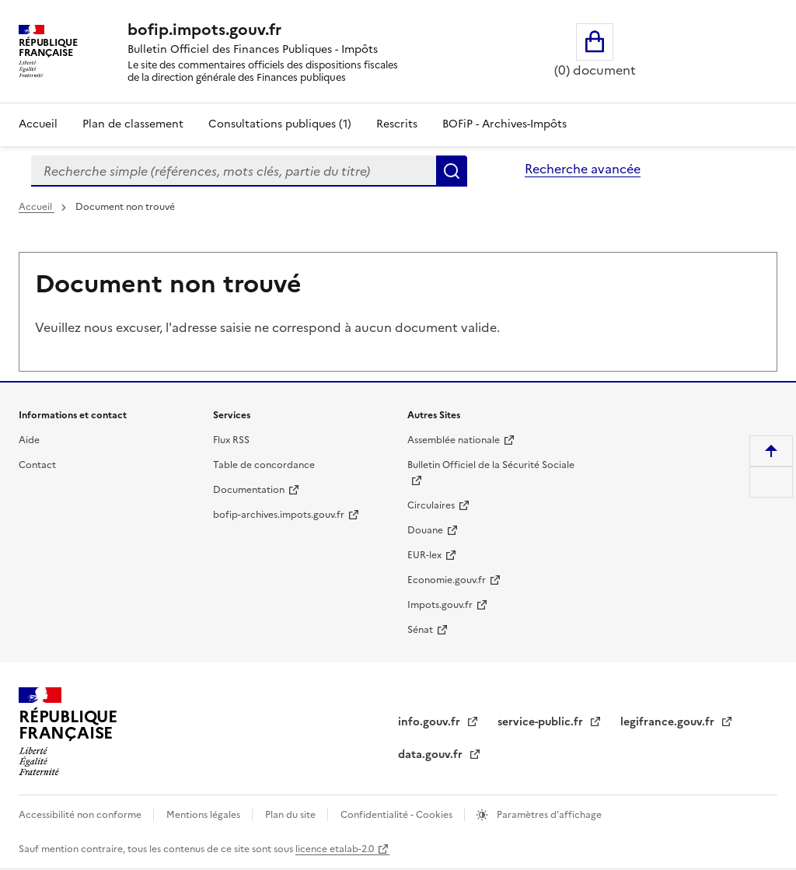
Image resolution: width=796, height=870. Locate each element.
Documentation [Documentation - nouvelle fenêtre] (249, 490)
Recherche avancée (583, 168)
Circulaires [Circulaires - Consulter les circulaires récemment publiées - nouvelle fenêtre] (431, 505)
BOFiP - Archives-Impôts (504, 124)
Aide (29, 440)
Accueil (38, 124)
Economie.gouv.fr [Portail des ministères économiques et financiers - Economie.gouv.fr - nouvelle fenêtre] (446, 580)
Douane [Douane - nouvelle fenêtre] (425, 530)
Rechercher (451, 171)
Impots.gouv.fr (440, 605)
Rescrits (396, 124)
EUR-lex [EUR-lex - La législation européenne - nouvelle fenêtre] (424, 555)
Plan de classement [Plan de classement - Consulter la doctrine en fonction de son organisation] (132, 124)
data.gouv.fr (432, 754)
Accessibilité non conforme (81, 815)
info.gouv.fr (430, 722)
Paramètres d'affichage (548, 815)
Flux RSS (231, 440)
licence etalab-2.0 (334, 849)
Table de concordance (264, 465)
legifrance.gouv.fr (668, 722)
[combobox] (233, 171)
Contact (37, 465)
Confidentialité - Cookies (397, 815)
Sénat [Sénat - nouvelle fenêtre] (420, 630)
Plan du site (291, 815)
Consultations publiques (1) (279, 124)
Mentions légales (204, 815)
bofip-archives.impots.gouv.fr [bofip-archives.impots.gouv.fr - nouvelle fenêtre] (278, 515)
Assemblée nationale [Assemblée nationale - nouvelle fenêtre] (453, 440)
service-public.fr (542, 722)
